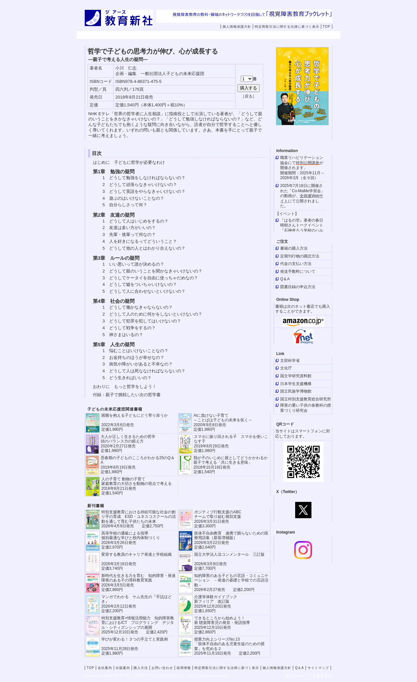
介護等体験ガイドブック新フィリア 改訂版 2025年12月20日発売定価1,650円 (215, 604)
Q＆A (299, 668)
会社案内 (137, 35)
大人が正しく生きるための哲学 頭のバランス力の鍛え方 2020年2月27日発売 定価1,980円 (128, 443)
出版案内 (178, 35)
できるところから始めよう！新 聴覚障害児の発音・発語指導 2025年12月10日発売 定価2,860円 (222, 625)
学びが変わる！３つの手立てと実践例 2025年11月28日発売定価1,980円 (134, 646)
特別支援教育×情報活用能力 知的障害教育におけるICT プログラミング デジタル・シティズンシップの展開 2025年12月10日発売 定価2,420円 (137, 625)
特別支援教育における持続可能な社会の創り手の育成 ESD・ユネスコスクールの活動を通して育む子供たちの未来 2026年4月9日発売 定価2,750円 (138, 519)
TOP (326, 26)
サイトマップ (318, 668)
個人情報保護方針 (237, 26)
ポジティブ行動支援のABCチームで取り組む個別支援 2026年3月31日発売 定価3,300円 (217, 519)
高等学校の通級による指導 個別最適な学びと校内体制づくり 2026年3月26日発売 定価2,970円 (130, 540)
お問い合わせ (265, 35)
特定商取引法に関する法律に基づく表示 (287, 26)
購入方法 (219, 35)
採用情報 (302, 35)
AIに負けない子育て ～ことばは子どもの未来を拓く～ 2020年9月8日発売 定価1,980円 (223, 422)
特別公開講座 (307, 163)
